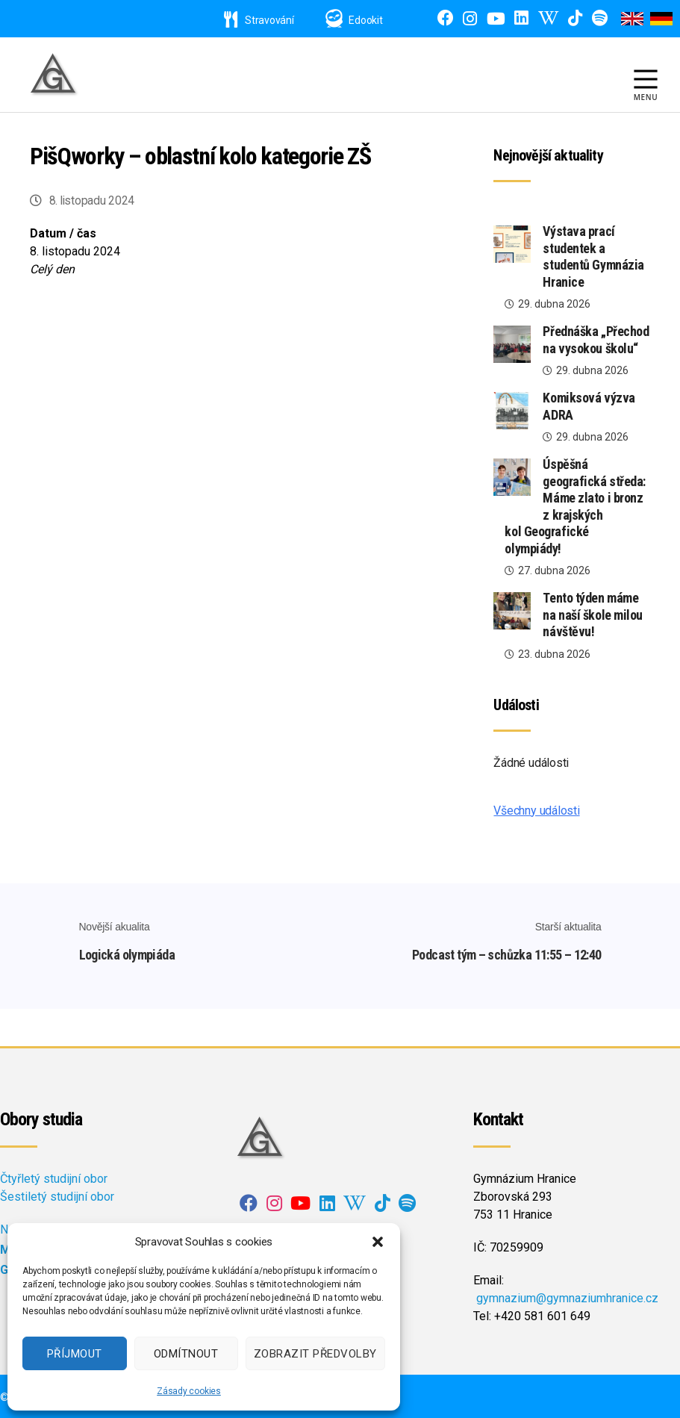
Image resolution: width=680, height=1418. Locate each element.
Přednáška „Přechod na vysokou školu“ (596, 339)
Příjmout (74, 1354)
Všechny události (536, 810)
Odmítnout (186, 1354)
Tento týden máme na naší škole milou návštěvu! (592, 614)
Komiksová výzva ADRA (588, 406)
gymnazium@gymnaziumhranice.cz (567, 1296)
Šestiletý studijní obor (57, 1194)
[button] (377, 1241)
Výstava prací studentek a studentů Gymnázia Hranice (593, 256)
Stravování (259, 20)
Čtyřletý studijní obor (53, 1176)
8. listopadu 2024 (92, 200)
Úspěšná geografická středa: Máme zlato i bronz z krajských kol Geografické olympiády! (575, 506)
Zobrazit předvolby (315, 1354)
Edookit (365, 20)
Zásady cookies (189, 1391)
